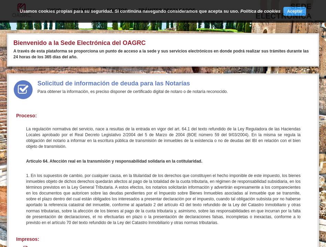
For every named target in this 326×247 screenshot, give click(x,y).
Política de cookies (260, 11)
